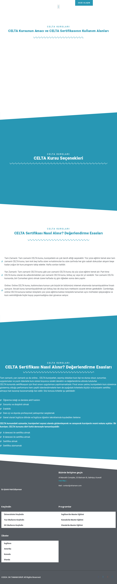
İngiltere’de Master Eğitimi (72, 514)
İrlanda (7, 560)
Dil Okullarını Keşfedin (13, 525)
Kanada (7, 554)
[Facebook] (98, 576)
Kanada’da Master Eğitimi (72, 520)
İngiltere (7, 543)
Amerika (7, 549)
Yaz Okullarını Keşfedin (14, 520)
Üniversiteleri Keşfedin (14, 514)
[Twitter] (103, 576)
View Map (63, 481)
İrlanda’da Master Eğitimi (72, 525)
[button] (58, 6)
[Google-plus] (108, 576)
